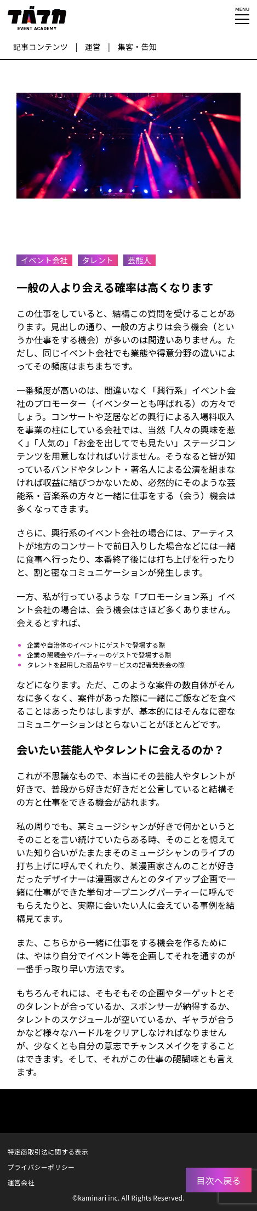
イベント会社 (44, 259)
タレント (97, 259)
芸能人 (139, 259)
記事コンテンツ (40, 46)
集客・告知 (137, 46)
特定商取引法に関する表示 (48, 1151)
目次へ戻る (218, 1180)
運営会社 (21, 1182)
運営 (93, 46)
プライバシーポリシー (41, 1167)
